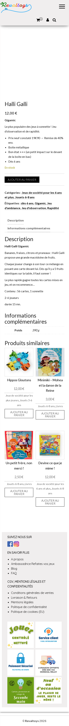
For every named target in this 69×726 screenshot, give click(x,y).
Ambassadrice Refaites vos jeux (32, 564)
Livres (59, 406)
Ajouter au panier (22, 179)
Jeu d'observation (34, 208)
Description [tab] (16, 220)
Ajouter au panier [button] (19, 413)
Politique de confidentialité (29, 607)
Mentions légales (22, 602)
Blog (14, 568)
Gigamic (40, 203)
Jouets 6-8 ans (25, 197)
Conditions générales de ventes (32, 593)
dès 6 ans (27, 203)
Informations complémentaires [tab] (29, 228)
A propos (17, 559)
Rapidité (53, 208)
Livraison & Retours (24, 597)
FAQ (14, 573)
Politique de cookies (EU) (27, 612)
